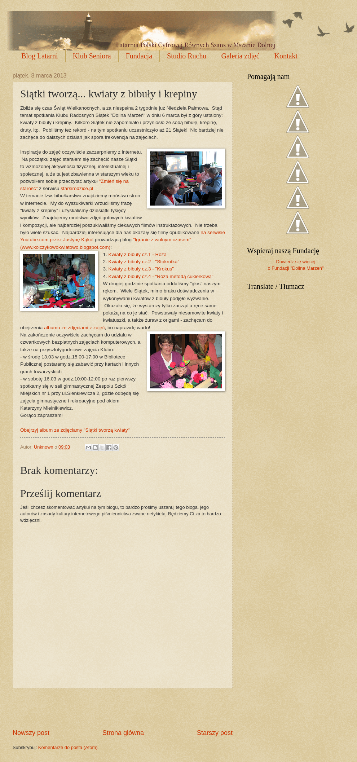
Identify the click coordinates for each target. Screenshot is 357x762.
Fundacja (139, 56)
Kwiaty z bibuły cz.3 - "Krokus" (141, 269)
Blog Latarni (39, 56)
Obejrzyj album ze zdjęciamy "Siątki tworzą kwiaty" (74, 430)
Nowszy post (31, 732)
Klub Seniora (92, 56)
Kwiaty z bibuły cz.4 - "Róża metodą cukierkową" (161, 276)
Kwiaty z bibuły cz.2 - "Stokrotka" (144, 261)
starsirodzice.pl (77, 188)
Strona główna (123, 732)
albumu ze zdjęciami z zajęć (74, 327)
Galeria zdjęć (240, 56)
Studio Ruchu (186, 56)
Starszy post (215, 732)
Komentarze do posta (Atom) (68, 747)
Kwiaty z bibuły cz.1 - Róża (138, 254)
